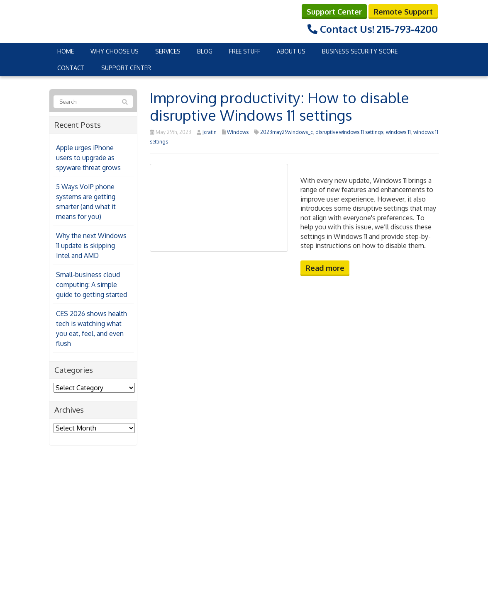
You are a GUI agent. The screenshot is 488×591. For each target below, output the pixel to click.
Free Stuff (244, 51)
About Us (291, 51)
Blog (204, 51)
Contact (71, 67)
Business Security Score (360, 51)
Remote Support (403, 11)
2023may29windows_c (286, 132)
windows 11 (398, 132)
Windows (238, 132)
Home (65, 51)
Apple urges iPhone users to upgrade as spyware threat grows (88, 157)
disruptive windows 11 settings (349, 132)
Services (168, 51)
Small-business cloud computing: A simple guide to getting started (91, 284)
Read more (324, 267)
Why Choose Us (114, 51)
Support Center (334, 11)
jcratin (210, 132)
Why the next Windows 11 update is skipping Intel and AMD (91, 245)
